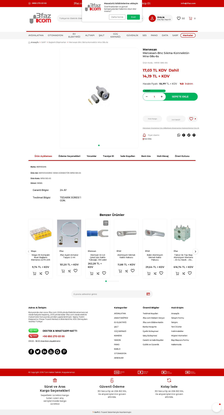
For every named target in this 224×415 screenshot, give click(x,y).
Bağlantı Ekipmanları (57, 42)
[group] (99, 95)
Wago (33, 251)
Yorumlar (91, 156)
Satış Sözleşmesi (150, 336)
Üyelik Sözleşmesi (150, 331)
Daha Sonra (117, 17)
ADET (147, 91)
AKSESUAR (119, 358)
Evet (133, 17)
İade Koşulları (127, 156)
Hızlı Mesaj (162, 156)
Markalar (188, 35)
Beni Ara (146, 156)
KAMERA (118, 336)
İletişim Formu (177, 318)
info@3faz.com (188, 3)
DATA (165, 35)
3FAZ (118, 251)
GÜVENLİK (132, 35)
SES (145, 35)
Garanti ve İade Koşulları (153, 340)
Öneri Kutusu (182, 156)
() (181, 18)
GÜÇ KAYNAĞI (115, 35)
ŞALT (101, 35)
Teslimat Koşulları (150, 313)
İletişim (174, 322)
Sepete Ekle (180, 96)
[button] (99, 145)
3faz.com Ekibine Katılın (153, 322)
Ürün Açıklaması (43, 156)
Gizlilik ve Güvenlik (151, 344)
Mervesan (150, 49)
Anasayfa (33, 42)
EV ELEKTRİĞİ (74, 35)
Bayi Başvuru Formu (180, 340)
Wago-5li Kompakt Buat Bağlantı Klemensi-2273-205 (40, 257)
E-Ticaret (103, 412)
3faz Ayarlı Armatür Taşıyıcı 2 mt (69, 256)
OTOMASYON (55, 35)
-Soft (95, 412)
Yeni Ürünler (176, 327)
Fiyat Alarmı (151, 135)
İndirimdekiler (177, 331)
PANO (154, 35)
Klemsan (92, 251)
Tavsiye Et (108, 156)
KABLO (117, 349)
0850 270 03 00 (37, 3)
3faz (61, 251)
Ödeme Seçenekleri (69, 156)
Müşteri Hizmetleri (179, 336)
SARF (175, 35)
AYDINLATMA (36, 35)
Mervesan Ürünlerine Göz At (154, 128)
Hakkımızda (176, 344)
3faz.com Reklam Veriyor (154, 318)
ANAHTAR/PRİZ (121, 318)
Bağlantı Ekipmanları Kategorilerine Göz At (182, 128)
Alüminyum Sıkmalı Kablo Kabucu (126, 256)
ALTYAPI (90, 35)
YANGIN (117, 340)
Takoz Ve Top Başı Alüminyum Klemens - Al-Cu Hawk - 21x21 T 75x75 (183, 257)
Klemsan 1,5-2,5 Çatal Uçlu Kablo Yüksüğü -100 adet (98, 257)
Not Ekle (147, 139)
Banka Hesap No (150, 327)
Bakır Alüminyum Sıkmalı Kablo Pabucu (155, 257)
